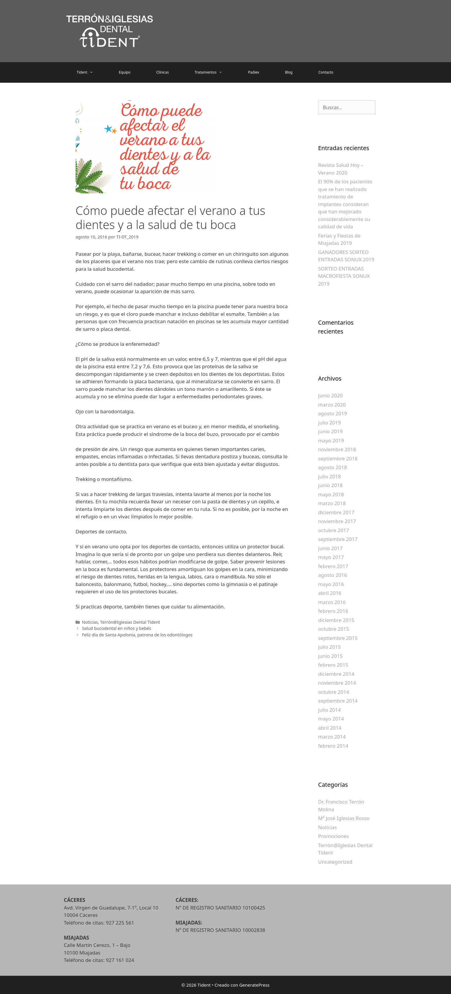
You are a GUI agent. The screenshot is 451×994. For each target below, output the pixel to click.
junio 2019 (330, 431)
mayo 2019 (331, 440)
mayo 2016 (331, 584)
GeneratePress (254, 985)
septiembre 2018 (338, 458)
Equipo (124, 72)
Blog (289, 72)
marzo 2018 (332, 503)
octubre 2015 (333, 628)
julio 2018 (329, 476)
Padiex (253, 72)
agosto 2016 (332, 575)
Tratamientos (215, 72)
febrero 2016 (333, 611)
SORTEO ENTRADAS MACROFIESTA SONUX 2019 (344, 276)
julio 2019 (329, 422)
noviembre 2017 (337, 521)
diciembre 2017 (336, 512)
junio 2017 (330, 548)
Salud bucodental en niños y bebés (116, 628)
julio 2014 (329, 709)
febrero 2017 (333, 566)
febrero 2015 (333, 664)
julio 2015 (329, 646)
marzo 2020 (332, 404)
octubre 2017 (333, 530)
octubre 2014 (333, 691)
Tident (91, 72)
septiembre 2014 (338, 700)
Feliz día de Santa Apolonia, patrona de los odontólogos (137, 635)
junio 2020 (330, 395)
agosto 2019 (332, 413)
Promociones (333, 836)
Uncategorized (335, 861)
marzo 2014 (332, 736)
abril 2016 (329, 593)
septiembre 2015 (338, 638)
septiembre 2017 (338, 539)
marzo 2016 (332, 602)
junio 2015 (330, 656)
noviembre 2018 (337, 449)
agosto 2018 (332, 467)
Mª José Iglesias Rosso (344, 818)
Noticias (90, 622)
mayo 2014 (331, 718)
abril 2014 (329, 727)
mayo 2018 (331, 494)
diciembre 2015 (336, 620)
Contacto (325, 72)
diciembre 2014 (336, 674)
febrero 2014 (333, 745)
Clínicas (162, 72)
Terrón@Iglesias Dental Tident (130, 622)
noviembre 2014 (337, 682)
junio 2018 (330, 485)
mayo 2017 (331, 557)
